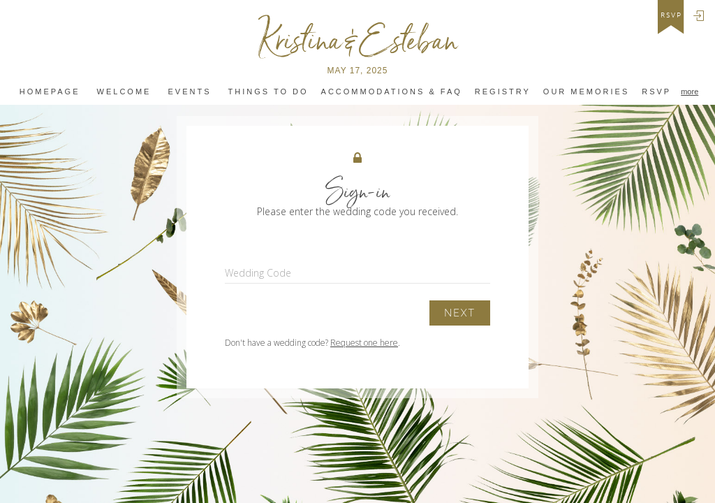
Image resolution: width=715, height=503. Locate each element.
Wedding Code (258, 272)
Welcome (124, 92)
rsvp (671, 15)
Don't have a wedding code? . (312, 343)
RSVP (656, 92)
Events (189, 92)
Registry (503, 92)
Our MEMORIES (586, 92)
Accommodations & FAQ (391, 92)
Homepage (50, 92)
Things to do (268, 92)
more (689, 91)
